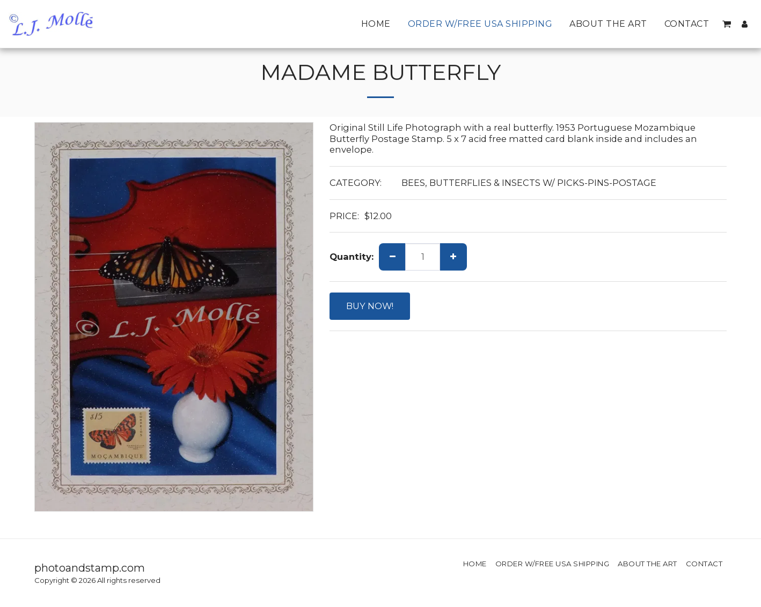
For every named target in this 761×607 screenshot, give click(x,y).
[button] (726, 24)
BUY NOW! (369, 306)
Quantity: (352, 256)
